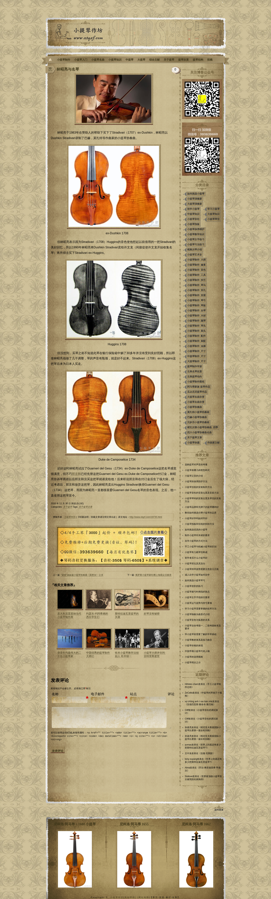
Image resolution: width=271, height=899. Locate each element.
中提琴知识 (193, 214)
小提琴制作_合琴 (196, 310)
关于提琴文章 (85, 507)
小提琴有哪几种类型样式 (197, 470)
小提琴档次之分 (193, 662)
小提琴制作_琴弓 (196, 300)
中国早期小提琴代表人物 (197, 651)
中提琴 (129, 59)
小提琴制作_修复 (196, 264)
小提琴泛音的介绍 (194, 476)
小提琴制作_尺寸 (196, 351)
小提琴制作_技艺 (196, 280)
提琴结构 (198, 59)
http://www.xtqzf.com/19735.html (145, 517)
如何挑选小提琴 (195, 193)
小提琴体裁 (193, 442)
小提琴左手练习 (195, 239)
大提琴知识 (213, 214)
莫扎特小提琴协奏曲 (198, 412)
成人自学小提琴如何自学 (197, 574)
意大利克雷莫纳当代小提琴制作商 (69, 615)
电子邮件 (97, 694)
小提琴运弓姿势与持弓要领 (198, 603)
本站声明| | (132, 897)
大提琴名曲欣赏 (195, 396)
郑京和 (76, 473)
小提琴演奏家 (194, 198)
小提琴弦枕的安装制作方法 (198, 487)
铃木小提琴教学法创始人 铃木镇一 (127, 654)
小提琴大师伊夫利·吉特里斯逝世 (155, 654)
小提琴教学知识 (195, 234)
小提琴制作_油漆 (196, 346)
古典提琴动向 (194, 376)
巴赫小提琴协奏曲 (197, 417)
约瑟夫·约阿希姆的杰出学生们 (97, 615)
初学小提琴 (193, 209)
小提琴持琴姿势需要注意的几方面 (202, 569)
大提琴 (141, 59)
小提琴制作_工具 (196, 275)
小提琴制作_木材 (196, 315)
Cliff (187, 710)
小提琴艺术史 (194, 254)
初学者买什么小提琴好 (196, 558)
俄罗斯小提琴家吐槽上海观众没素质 (153, 575)
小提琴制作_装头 (196, 330)
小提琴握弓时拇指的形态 (197, 591)
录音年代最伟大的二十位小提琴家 (69, 654)
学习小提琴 (213, 209)
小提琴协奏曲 (194, 407)
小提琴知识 (115, 59)
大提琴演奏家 (194, 203)
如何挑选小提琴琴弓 (195, 580)
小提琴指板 (193, 224)
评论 (171, 694)
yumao (188, 744)
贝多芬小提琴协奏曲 (198, 422)
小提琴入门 (80, 59)
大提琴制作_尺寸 (196, 361)
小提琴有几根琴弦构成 (196, 552)
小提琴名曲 (97, 59)
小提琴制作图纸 (195, 381)
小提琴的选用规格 (194, 657)
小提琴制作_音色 (196, 269)
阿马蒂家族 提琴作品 (198, 386)
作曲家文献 (213, 442)
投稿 (209, 59)
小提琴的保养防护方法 (196, 481)
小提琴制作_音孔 (196, 290)
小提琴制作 (63, 59)
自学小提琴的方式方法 (196, 541)
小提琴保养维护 (195, 229)
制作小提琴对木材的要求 (197, 535)
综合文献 (154, 59)
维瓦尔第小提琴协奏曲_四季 (202, 427)
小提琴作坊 (69, 517)
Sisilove (189, 776)
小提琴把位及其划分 (195, 563)
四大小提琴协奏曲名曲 (199, 432)
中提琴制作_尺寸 (196, 356)
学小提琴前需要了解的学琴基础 (200, 634)
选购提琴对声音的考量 (196, 464)
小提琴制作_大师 (196, 259)
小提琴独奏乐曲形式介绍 (197, 614)
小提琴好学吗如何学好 (196, 518)
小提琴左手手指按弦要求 (197, 597)
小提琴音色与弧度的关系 (197, 620)
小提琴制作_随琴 (196, 320)
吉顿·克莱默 (206, 753)
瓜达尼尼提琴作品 (197, 391)
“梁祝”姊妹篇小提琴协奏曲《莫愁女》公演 (82, 575)
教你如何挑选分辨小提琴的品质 (200, 512)
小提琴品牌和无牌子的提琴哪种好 (202, 507)
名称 (55, 694)
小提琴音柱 (193, 219)
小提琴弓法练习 (195, 244)
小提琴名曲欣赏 (195, 402)
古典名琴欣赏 (194, 371)
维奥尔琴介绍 (194, 249)
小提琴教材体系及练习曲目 (198, 640)
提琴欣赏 (183, 59)
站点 (133, 694)
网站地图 (144, 897)
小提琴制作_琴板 (196, 305)
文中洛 (188, 753)
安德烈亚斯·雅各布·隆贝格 (200, 704)
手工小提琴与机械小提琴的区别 (200, 546)
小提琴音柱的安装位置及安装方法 (202, 492)
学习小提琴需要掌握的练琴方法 (200, 608)
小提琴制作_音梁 (196, 295)
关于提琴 (169, 59)
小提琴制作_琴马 (196, 285)
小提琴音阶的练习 (194, 586)
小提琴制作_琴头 (196, 325)
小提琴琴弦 (213, 219)
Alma (187, 767)
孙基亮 (188, 727)
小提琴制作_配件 (196, 336)
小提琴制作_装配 (196, 341)
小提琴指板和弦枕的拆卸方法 (199, 524)
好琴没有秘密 (152, 613)
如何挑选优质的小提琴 (196, 529)
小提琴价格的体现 (194, 645)
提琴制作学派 (194, 366)
